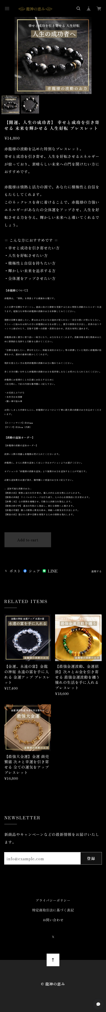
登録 (91, 858)
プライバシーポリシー (53, 900)
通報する (96, 571)
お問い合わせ (53, 919)
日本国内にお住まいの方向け (28, 552)
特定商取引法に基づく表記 (53, 910)
